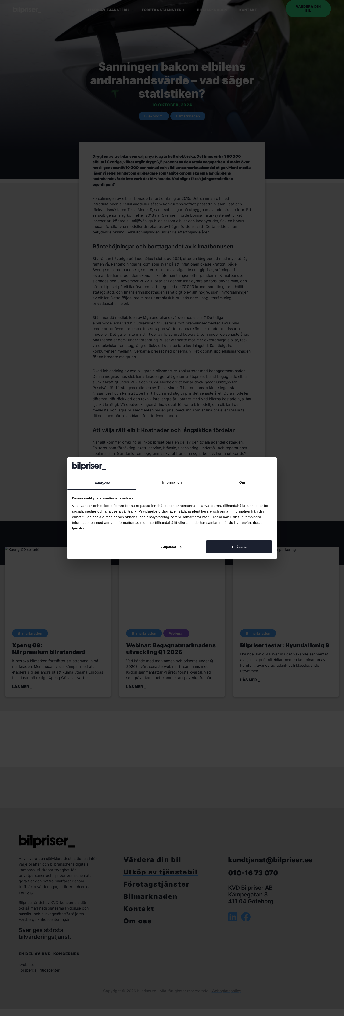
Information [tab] (172, 482)
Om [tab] (242, 482)
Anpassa (171, 547)
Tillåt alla (238, 547)
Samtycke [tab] (102, 483)
